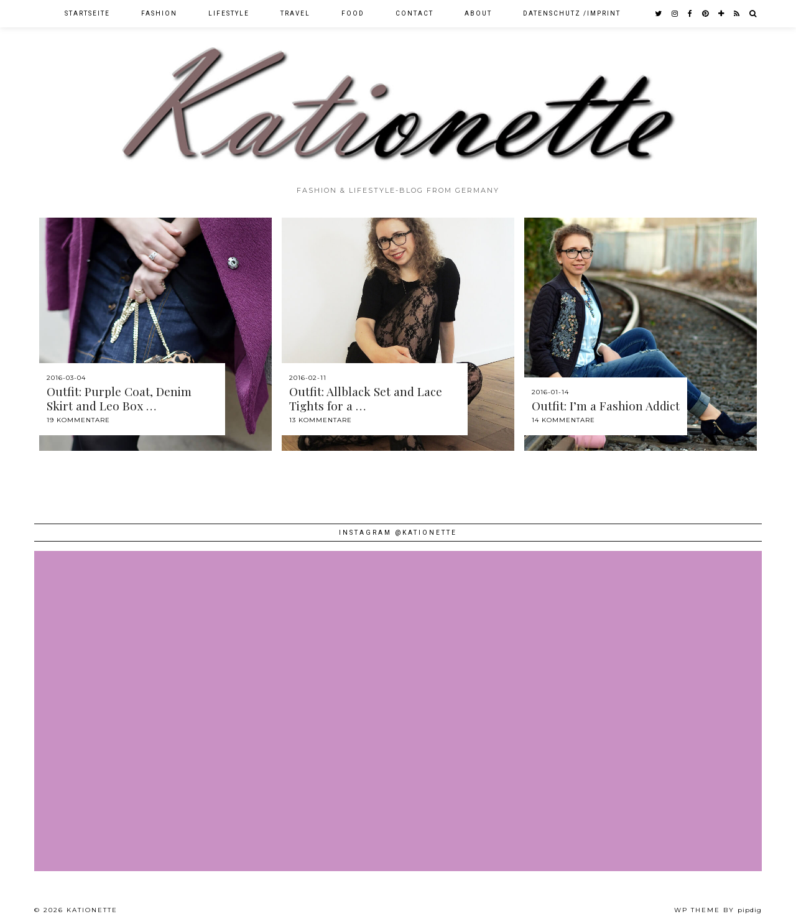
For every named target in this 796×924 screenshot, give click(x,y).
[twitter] (659, 13)
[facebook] (690, 13)
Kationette (92, 910)
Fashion (159, 13)
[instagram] (675, 13)
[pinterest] (706, 13)
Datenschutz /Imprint (572, 13)
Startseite (87, 13)
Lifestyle (228, 13)
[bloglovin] (721, 13)
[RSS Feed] (737, 13)
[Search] (753, 13)
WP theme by (718, 910)
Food (352, 13)
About (478, 13)
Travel (295, 13)
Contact (414, 13)
